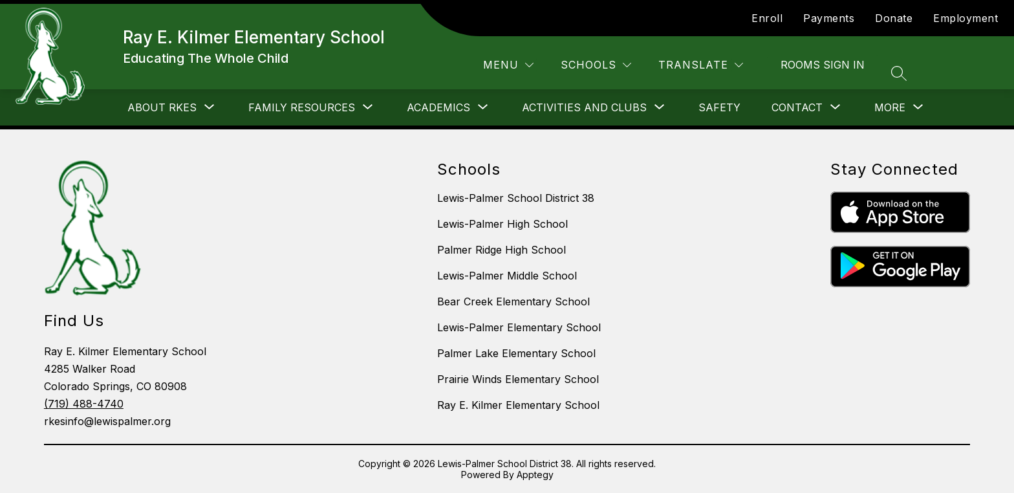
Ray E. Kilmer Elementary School (518, 405)
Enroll (766, 18)
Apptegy (535, 474)
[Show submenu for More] (889, 107)
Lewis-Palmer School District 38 (515, 198)
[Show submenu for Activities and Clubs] (584, 107)
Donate (893, 18)
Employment (965, 18)
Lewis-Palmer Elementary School (519, 327)
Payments (828, 18)
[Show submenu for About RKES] (162, 107)
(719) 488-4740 (84, 403)
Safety (719, 107)
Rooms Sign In (823, 64)
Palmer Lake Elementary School (516, 353)
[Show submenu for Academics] (438, 107)
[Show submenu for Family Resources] (301, 107)
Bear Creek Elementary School (513, 301)
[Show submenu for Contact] (797, 107)
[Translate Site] (700, 65)
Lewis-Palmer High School (502, 223)
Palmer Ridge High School (501, 249)
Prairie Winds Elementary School (518, 379)
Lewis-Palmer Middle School (507, 275)
